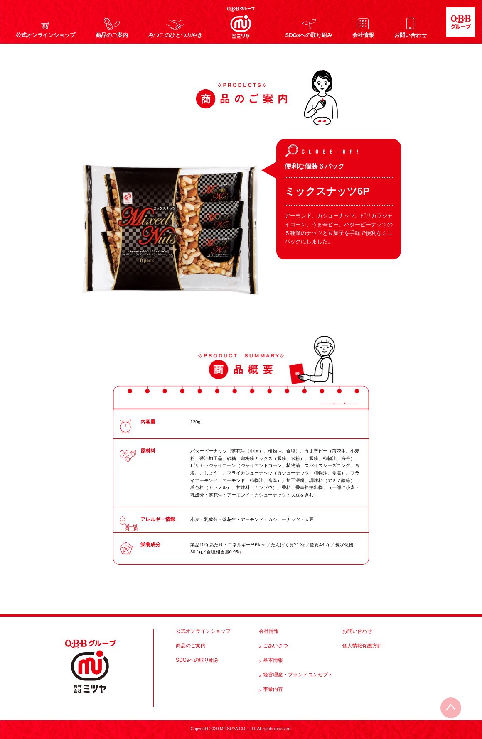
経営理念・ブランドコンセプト (298, 675)
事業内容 (273, 689)
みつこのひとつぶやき (175, 35)
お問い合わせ (410, 35)
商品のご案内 (112, 35)
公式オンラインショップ (45, 35)
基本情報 (273, 660)
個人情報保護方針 (362, 645)
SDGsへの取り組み (308, 35)
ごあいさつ (275, 645)
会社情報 (363, 35)
